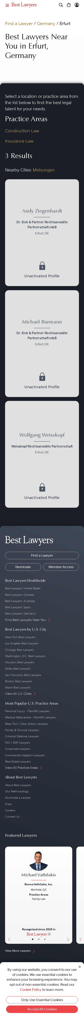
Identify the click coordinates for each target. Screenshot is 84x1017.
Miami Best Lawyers (18, 687)
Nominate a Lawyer (18, 797)
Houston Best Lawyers (19, 662)
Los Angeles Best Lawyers (21, 643)
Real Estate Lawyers (18, 761)
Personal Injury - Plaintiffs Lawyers (27, 711)
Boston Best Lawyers (18, 681)
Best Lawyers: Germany (20, 613)
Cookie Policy (30, 990)
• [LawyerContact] (45, 939)
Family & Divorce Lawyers (22, 730)
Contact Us (12, 816)
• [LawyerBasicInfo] (33, 939)
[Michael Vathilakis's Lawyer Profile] (38, 866)
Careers (10, 810)
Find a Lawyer (19, 23)
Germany (46, 23)
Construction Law (22, 130)
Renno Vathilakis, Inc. (38, 884)
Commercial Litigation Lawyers (25, 755)
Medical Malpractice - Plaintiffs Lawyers (30, 717)
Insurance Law (19, 141)
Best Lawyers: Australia (20, 601)
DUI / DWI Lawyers (17, 742)
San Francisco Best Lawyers (23, 675)
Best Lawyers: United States (22, 588)
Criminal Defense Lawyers (22, 736)
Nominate (23, 567)
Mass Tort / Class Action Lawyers (26, 723)
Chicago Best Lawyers (19, 649)
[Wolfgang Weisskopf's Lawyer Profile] (42, 444)
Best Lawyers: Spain (18, 607)
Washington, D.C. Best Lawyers (25, 656)
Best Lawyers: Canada (19, 594)
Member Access (61, 567)
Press (8, 804)
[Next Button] (69, 895)
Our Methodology (17, 791)
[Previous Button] (8, 895)
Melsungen (44, 170)
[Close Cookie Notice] (79, 966)
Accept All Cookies (42, 1009)
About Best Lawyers (18, 785)
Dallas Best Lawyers (18, 668)
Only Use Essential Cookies (42, 1000)
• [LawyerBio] (39, 939)
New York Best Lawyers (20, 637)
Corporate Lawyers (17, 748)
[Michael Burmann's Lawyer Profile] (42, 333)
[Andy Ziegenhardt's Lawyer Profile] (42, 222)
